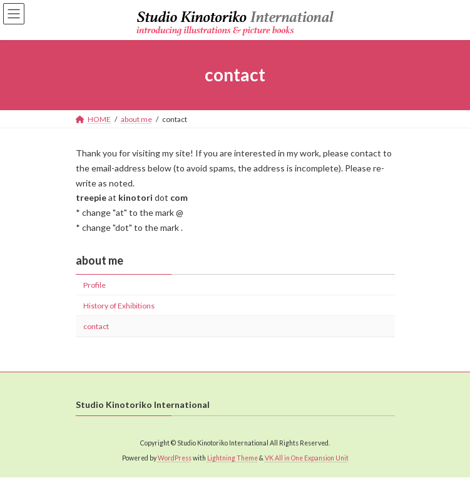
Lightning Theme (232, 458)
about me (99, 260)
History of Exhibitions (119, 305)
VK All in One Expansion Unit (307, 458)
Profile (94, 285)
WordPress (175, 458)
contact (96, 326)
